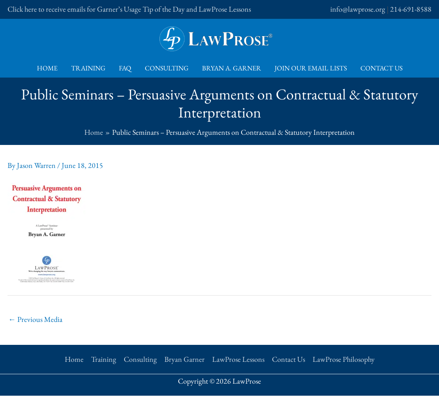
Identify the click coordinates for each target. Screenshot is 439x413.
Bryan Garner (184, 359)
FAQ (125, 68)
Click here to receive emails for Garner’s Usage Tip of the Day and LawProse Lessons (129, 9)
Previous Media (35, 319)
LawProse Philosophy (344, 359)
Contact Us (381, 68)
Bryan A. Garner (231, 68)
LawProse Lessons (238, 359)
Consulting (166, 68)
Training (88, 68)
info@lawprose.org (357, 9)
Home (47, 68)
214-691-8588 (410, 9)
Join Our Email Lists (311, 68)
